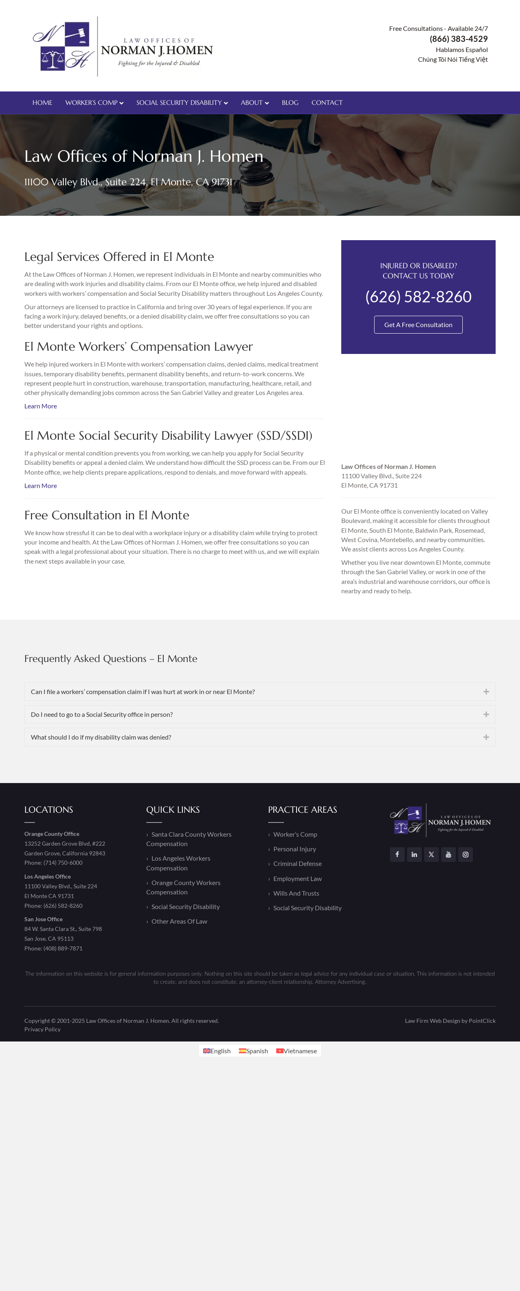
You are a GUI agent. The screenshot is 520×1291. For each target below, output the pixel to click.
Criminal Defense (297, 863)
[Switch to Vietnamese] (296, 1051)
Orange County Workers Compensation (183, 887)
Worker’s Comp (91, 102)
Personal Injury (294, 849)
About (252, 102)
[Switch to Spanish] (253, 1051)
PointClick (482, 1020)
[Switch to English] (217, 1051)
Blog (290, 102)
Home (42, 102)
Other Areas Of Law (179, 921)
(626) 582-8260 (62, 905)
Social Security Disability (179, 102)
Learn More (40, 406)
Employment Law (297, 878)
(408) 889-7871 (62, 948)
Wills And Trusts (296, 893)
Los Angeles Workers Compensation (178, 862)
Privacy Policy (42, 1029)
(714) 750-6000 (62, 862)
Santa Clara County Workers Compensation (189, 838)
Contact (327, 102)
